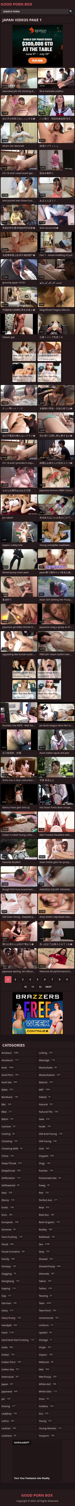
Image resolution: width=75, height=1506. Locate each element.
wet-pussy (48, 1376)
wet (44, 1369)
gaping (9, 1288)
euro (7, 1214)
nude (45, 1126)
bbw (7, 1111)
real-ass (47, 1214)
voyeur (46, 1354)
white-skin (48, 1391)
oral (44, 1148)
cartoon (9, 1126)
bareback (10, 1096)
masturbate (48, 1067)
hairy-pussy (12, 1317)
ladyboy (10, 1413)
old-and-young (51, 1133)
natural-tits (49, 1111)
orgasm (47, 1155)
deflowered (11, 1185)
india (8, 1347)
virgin (45, 1347)
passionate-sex (50, 1177)
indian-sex (11, 1369)
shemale (47, 1273)
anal (8, 1067)
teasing (46, 1295)
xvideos (46, 1406)
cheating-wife (12, 1148)
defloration (11, 1177)
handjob (10, 1325)
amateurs (10, 1060)
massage (47, 1060)
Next (48, 986)
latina (8, 1420)
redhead (47, 1236)
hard (8, 1332)
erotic (8, 1207)
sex (45, 1244)
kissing (9, 1406)
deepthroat (11, 1170)
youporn (47, 1435)
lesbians (9, 1435)
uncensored (49, 1317)
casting (9, 1133)
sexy (45, 1251)
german (9, 1303)
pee (44, 1192)
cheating (10, 1141)
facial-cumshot (14, 1251)
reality (46, 1229)
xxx (44, 1413)
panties (46, 1170)
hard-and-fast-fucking (18, 1339)
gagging (9, 1273)
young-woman (51, 1428)
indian (8, 1354)
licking (46, 1052)
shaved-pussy (50, 1266)
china (8, 1155)
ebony (8, 1199)
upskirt (46, 1332)
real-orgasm (50, 1222)
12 (40, 986)
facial (8, 1244)
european (10, 1222)
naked (45, 1096)
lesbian (9, 1428)
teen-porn (48, 1310)
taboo (45, 1280)
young (46, 1420)
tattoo (46, 1288)
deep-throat (12, 1163)
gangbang (11, 1280)
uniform (46, 1325)
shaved (46, 1258)
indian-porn (12, 1361)
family (8, 1258)
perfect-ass (48, 1199)
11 (32, 986)
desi (7, 1192)
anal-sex (10, 1082)
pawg (45, 1185)
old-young (48, 1141)
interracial (11, 1376)
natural (46, 1104)
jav (6, 1398)
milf (45, 1089)
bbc (7, 1104)
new (45, 1119)
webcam (46, 1361)
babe (8, 1089)
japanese (10, 1391)
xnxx (44, 1398)
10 (25, 986)
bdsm (8, 1119)
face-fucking (12, 1236)
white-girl (48, 1384)
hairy (8, 1310)
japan (8, 1384)
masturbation (50, 1074)
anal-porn (10, 1074)
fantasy (9, 1266)
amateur (10, 1052)
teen (45, 1303)
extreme (9, 1229)
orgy (45, 1163)
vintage (46, 1339)
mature (46, 1082)
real (44, 1207)
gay (7, 1295)
